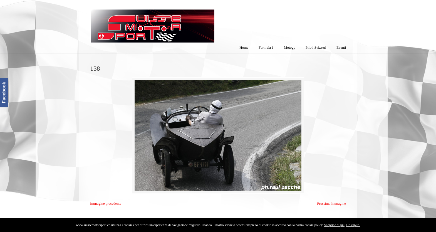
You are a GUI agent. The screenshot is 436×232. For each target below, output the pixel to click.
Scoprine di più (334, 225)
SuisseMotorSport (176, 22)
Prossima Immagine (331, 203)
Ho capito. (353, 225)
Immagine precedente (105, 203)
